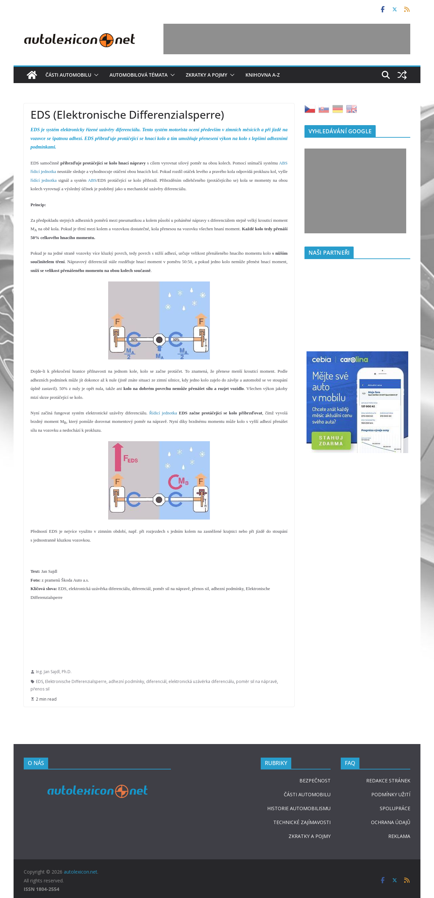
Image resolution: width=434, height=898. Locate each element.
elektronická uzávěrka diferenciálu (201, 681)
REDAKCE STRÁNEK (388, 780)
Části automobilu (68, 75)
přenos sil (40, 689)
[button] (95, 75)
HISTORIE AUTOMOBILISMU (299, 808)
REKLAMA (399, 836)
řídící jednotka (44, 180)
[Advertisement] (286, 39)
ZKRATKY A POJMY (310, 836)
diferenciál (156, 681)
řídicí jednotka (43, 171)
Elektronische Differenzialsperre (75, 681)
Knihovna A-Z (262, 75)
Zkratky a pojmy (206, 75)
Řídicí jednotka (163, 412)
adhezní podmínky (126, 681)
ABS (283, 162)
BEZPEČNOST (315, 780)
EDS (39, 681)
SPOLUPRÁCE (395, 808)
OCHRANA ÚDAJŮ (390, 822)
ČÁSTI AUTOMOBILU (307, 794)
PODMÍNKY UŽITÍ (390, 794)
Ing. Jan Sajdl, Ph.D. (54, 672)
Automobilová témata (138, 75)
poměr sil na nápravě (256, 681)
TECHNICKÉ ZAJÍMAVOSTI (302, 822)
